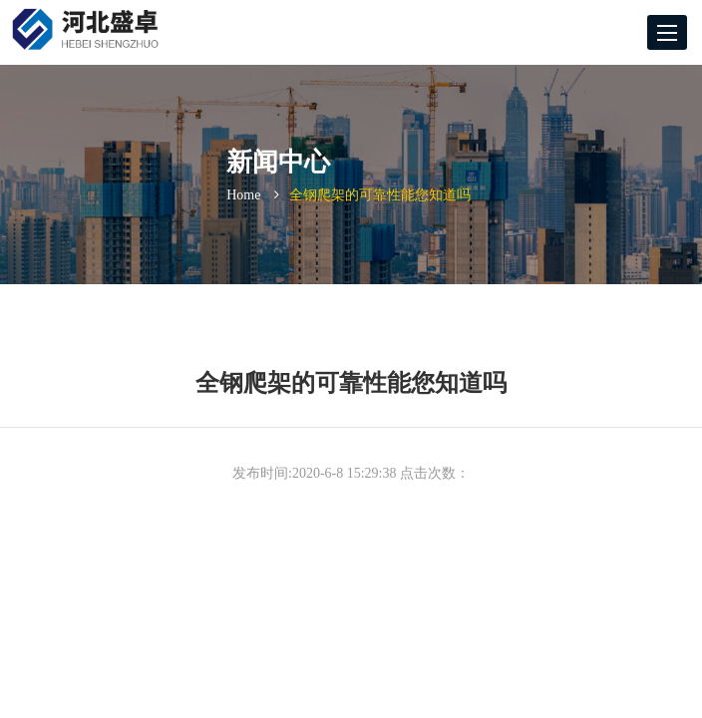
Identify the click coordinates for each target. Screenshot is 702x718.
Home (243, 194)
